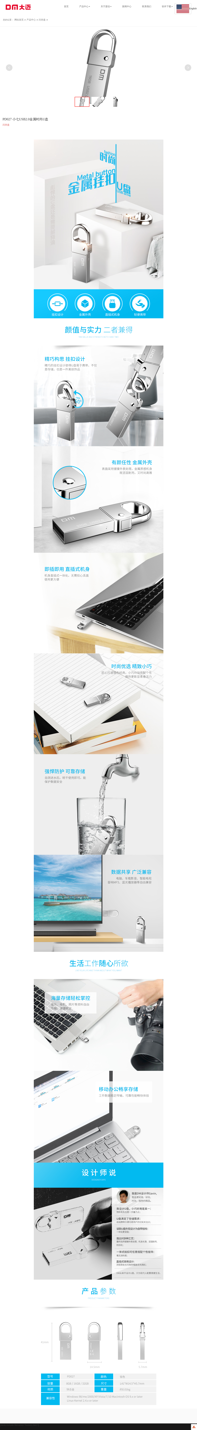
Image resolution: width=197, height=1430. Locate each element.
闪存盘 (42, 20)
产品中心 (31, 20)
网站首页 (19, 20)
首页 (66, 6)
